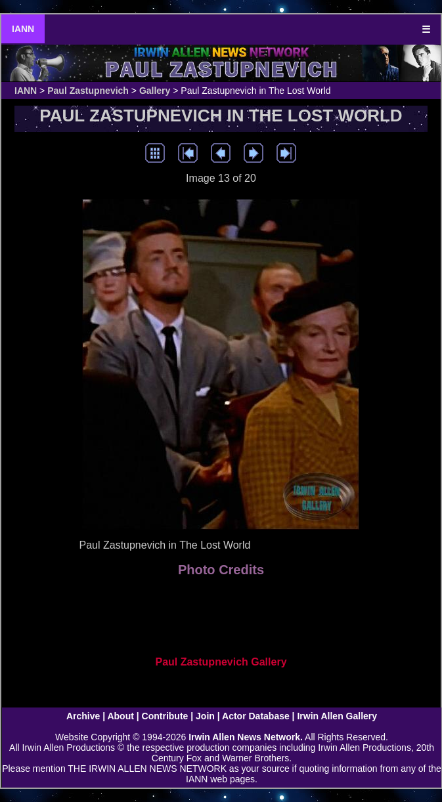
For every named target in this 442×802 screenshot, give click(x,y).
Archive (83, 716)
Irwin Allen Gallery (337, 716)
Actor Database (256, 716)
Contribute (165, 716)
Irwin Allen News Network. (245, 737)
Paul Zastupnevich (88, 90)
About (120, 716)
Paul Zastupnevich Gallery (220, 661)
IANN (23, 29)
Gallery (154, 90)
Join (205, 716)
